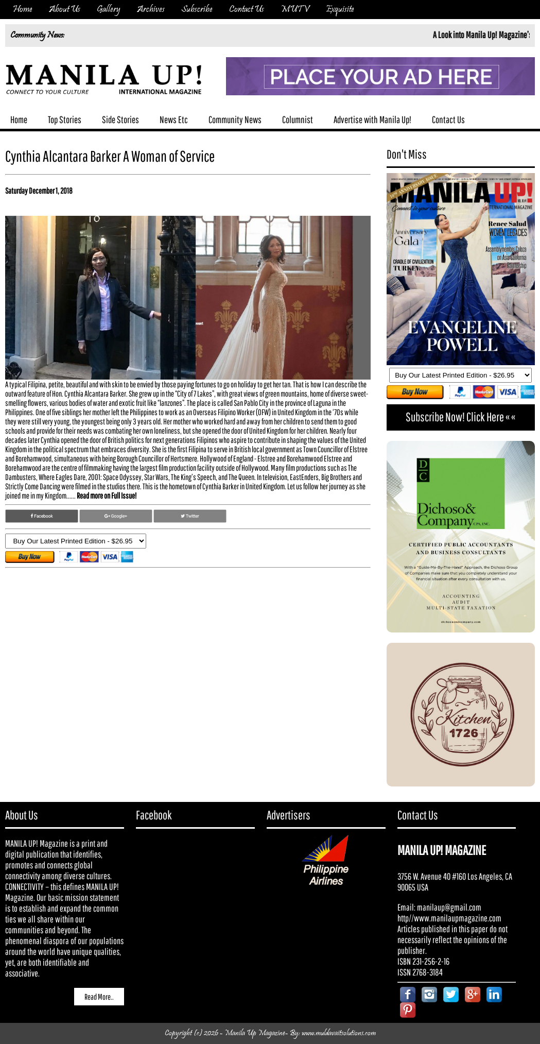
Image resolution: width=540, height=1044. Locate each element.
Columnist (297, 119)
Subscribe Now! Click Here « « (460, 416)
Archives (151, 9)
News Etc (174, 119)
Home (22, 9)
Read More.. (99, 996)
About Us (64, 9)
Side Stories (120, 119)
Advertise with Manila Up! (372, 119)
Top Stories (64, 119)
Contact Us (246, 9)
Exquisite (340, 9)
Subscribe (197, 9)
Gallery (108, 9)
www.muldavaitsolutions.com (339, 1033)
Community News (235, 119)
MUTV (295, 9)
